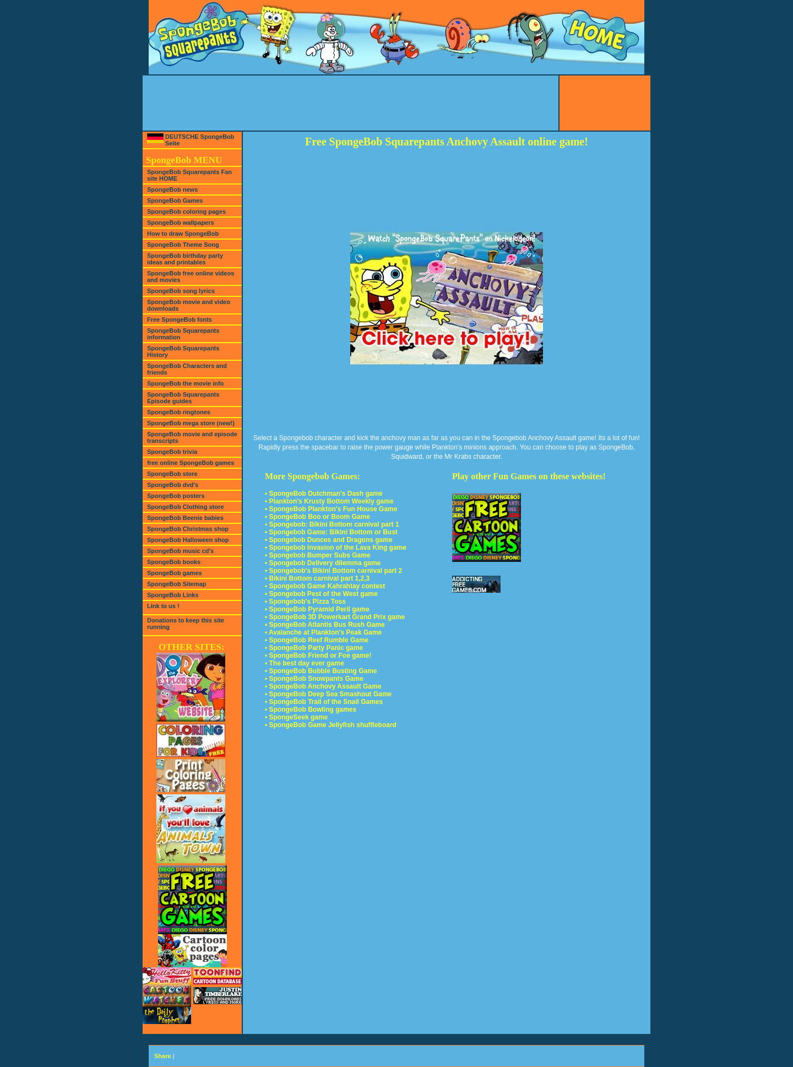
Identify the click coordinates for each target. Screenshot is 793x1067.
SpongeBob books (173, 562)
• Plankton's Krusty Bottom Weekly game (329, 501)
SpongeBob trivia (172, 451)
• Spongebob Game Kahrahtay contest (325, 586)
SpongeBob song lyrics (181, 291)
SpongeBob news (172, 189)
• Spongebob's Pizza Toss (305, 601)
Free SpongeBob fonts (179, 319)
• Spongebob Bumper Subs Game (318, 555)
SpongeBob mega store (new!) (191, 423)
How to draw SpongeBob (183, 233)
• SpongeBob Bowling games (310, 709)
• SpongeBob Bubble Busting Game (321, 671)
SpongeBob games (174, 573)
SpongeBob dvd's (172, 484)
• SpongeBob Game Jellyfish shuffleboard (331, 725)
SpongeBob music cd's (180, 551)
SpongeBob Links (173, 595)
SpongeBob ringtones (178, 412)
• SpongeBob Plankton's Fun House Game (331, 509)
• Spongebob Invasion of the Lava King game (335, 547)
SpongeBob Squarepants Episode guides (183, 397)
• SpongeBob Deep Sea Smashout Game (328, 694)
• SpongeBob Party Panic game (314, 648)
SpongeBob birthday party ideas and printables (185, 259)
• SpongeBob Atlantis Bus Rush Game (325, 625)
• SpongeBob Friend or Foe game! (318, 655)
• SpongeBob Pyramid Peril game (317, 609)
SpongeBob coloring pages (186, 211)
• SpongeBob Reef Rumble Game (316, 640)
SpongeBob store (172, 473)
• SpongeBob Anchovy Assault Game (323, 686)
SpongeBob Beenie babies (185, 517)
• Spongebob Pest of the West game (321, 594)
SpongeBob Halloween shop (188, 540)
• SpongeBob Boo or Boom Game (317, 517)
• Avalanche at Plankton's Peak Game (323, 632)
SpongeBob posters (176, 495)
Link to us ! (163, 606)
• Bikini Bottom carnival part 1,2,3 (317, 578)
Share (162, 1056)
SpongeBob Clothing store (185, 506)
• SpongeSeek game (296, 717)
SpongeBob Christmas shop (188, 529)
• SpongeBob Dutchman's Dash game (324, 493)
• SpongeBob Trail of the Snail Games (324, 702)
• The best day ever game (304, 663)
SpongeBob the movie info (185, 383)
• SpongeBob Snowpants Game (314, 679)
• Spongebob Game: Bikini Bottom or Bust (331, 532)
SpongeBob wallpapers (180, 222)
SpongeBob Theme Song (183, 244)
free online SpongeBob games (190, 462)
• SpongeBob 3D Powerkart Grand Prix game (335, 617)
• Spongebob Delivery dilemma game (323, 563)
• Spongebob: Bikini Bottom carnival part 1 (332, 524)
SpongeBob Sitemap (177, 584)
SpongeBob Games (175, 200)
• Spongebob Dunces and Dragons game (329, 540)
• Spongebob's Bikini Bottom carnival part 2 (333, 571)
